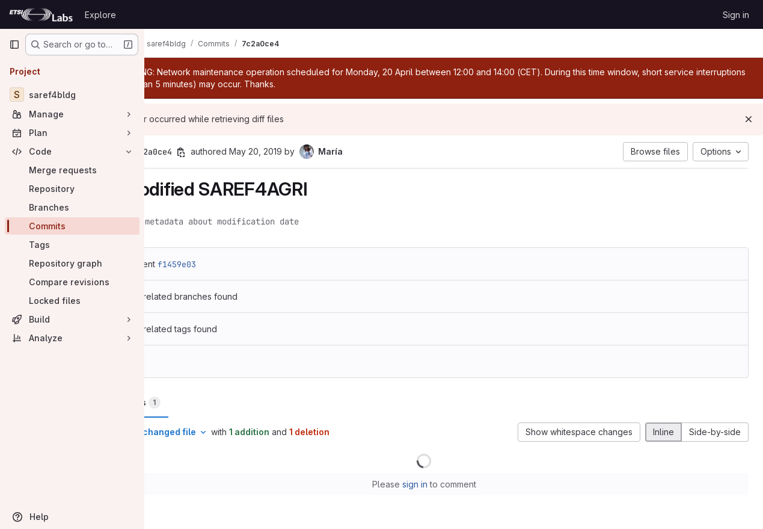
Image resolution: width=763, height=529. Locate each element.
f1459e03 (235, 264)
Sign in (736, 15)
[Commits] (72, 226)
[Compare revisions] (72, 282)
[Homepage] (41, 14)
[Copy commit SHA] (240, 152)
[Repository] (72, 188)
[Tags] (72, 244)
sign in (444, 484)
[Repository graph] (72, 263)
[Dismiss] (748, 119)
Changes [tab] (193, 403)
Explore (100, 15)
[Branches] (72, 207)
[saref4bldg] (72, 94)
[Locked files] (72, 300)
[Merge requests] (72, 170)
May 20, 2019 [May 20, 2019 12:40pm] (314, 151)
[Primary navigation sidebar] (14, 44)
